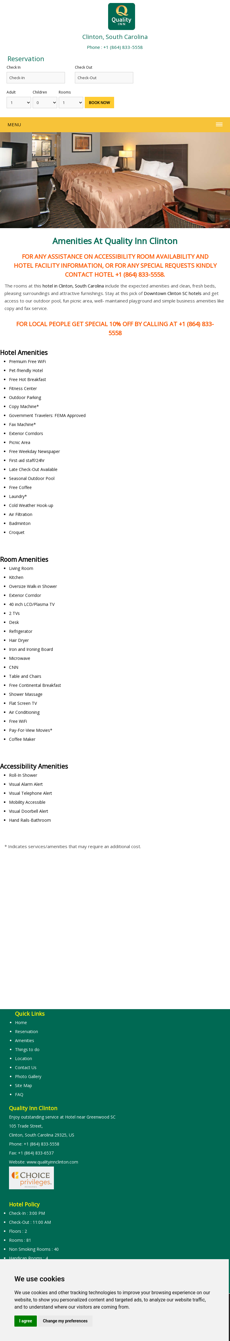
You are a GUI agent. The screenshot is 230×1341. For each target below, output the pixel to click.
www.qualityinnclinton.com (52, 1162)
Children (40, 92)
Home (21, 1022)
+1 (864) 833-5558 (123, 47)
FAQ (19, 1094)
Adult (11, 92)
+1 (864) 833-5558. (139, 274)
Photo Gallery (28, 1076)
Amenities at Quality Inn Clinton (115, 240)
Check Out (83, 67)
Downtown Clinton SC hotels (173, 293)
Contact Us (26, 1067)
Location (23, 1058)
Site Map (23, 1085)
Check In (14, 67)
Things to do (27, 1049)
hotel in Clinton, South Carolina (73, 286)
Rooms (65, 92)
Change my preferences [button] (65, 1321)
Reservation (26, 1031)
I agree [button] (25, 1321)
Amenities (24, 1040)
